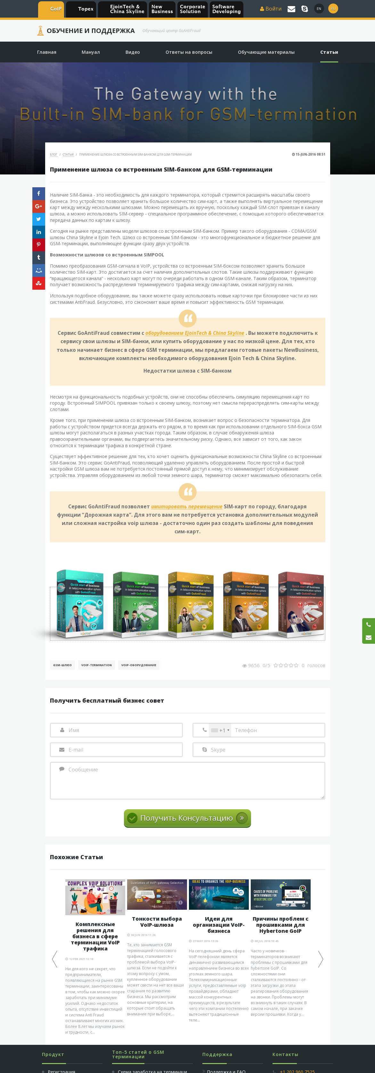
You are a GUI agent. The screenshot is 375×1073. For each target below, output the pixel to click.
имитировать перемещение (187, 506)
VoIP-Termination (96, 665)
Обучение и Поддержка (91, 31)
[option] (95, 957)
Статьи (68, 154)
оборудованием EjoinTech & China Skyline (194, 333)
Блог (54, 154)
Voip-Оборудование (138, 665)
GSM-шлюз (62, 665)
